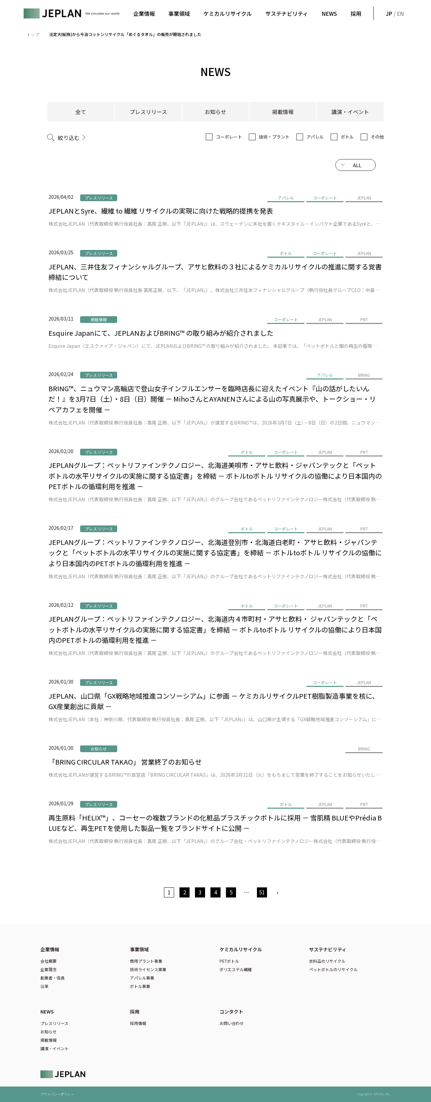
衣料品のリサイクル (327, 961)
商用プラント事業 (146, 961)
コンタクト (231, 1011)
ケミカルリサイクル (227, 13)
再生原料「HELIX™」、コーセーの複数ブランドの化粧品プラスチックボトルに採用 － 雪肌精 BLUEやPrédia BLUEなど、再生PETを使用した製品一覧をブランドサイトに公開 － (215, 823)
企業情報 (144, 13)
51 (262, 892)
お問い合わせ (232, 1023)
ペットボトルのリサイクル (333, 969)
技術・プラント (274, 137)
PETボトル (229, 961)
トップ (33, 34)
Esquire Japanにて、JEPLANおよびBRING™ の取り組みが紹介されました (160, 333)
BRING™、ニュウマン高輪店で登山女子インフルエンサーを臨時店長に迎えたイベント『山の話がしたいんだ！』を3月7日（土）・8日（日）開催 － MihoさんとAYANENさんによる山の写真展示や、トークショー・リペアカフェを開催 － (212, 398)
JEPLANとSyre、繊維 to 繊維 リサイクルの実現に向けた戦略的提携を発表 (160, 211)
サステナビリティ (286, 13)
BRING (364, 375)
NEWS (329, 13)
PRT (364, 319)
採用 (356, 13)
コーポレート (229, 137)
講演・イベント (350, 112)
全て (80, 112)
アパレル (315, 137)
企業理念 (48, 969)
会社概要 (48, 961)
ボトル (347, 137)
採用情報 (138, 1023)
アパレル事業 (142, 978)
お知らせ (215, 112)
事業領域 (179, 13)
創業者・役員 (52, 978)
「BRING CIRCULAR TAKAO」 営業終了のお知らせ (125, 762)
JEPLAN (364, 197)
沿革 (44, 986)
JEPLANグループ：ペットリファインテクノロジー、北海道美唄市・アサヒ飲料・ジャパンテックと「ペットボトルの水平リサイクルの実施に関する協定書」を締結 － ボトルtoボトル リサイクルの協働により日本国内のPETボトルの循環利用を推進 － (215, 475)
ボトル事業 (140, 986)
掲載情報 (283, 112)
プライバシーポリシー (57, 1094)
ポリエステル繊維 (236, 969)
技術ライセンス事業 (148, 969)
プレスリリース (148, 112)
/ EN (394, 13)
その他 (377, 137)
